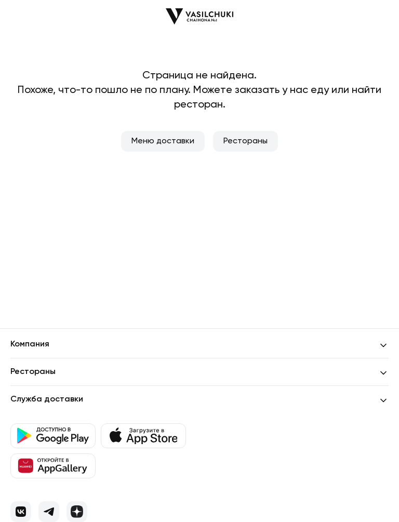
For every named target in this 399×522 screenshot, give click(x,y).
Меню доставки (162, 141)
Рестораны (245, 141)
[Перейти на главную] (199, 16)
